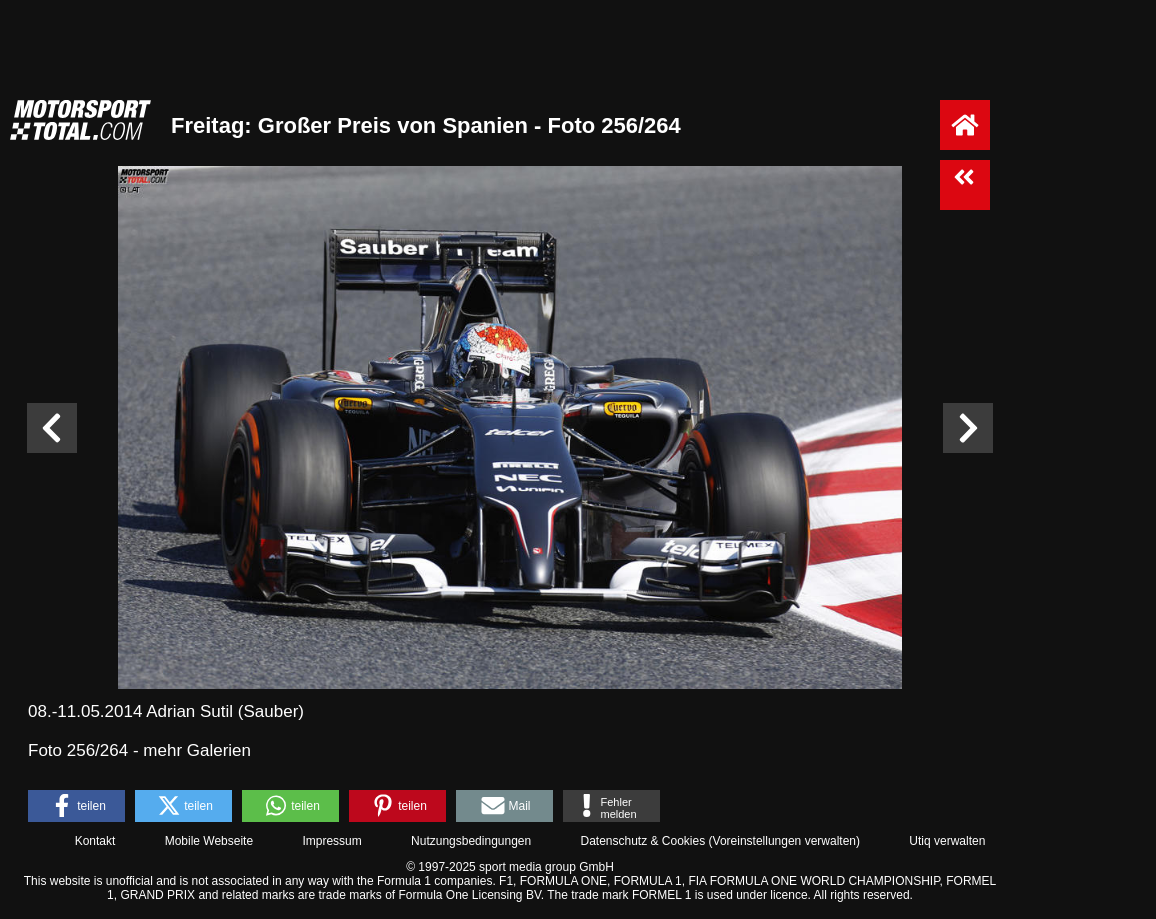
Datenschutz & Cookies (642, 841)
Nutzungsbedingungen (471, 841)
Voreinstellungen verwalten (784, 841)
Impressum (331, 841)
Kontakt (95, 841)
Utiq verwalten (947, 841)
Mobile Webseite (209, 841)
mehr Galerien (197, 750)
